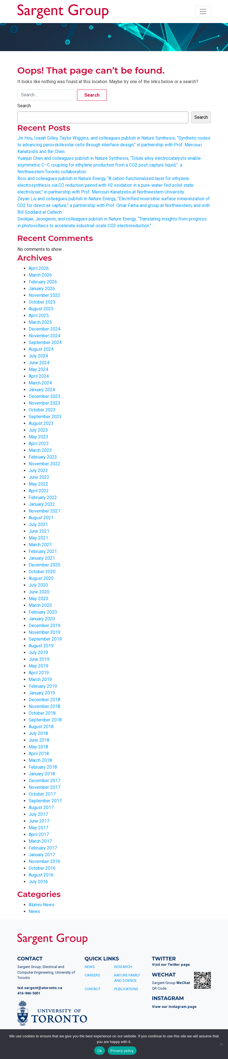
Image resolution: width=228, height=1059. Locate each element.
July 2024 (38, 356)
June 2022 (39, 477)
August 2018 (41, 726)
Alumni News (41, 904)
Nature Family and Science (127, 978)
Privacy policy (122, 1051)
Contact (92, 989)
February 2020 (43, 612)
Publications (126, 989)
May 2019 (38, 666)
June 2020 (39, 592)
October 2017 (42, 794)
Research (123, 967)
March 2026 (40, 275)
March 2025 (40, 322)
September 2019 (45, 639)
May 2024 (38, 369)
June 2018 (39, 740)
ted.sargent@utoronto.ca (39, 988)
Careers (92, 975)
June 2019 (39, 659)
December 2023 (44, 396)
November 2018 (44, 706)
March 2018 (40, 760)
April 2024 (39, 376)
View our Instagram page (174, 1007)
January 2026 (42, 288)
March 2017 (40, 841)
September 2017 (45, 800)
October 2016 (42, 868)
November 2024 (44, 335)
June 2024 (39, 362)
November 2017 (44, 787)
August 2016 (41, 875)
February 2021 (43, 551)
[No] (221, 1044)
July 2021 (38, 524)
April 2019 (39, 672)
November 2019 (44, 632)
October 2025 (42, 302)
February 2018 (43, 767)
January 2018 (42, 773)
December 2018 (44, 699)
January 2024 (42, 389)
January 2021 (42, 558)
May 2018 (38, 747)
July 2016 (38, 881)
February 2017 (43, 848)
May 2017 (38, 827)
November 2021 (44, 511)
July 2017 (38, 814)
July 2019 (38, 652)
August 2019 (41, 645)
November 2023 (44, 403)
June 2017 (39, 821)
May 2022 (38, 484)
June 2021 (39, 531)
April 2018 (39, 753)
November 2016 (44, 861)
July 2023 (38, 430)
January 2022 (42, 504)
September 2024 (45, 342)
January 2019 (42, 693)
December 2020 (44, 565)
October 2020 (42, 571)
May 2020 (38, 598)
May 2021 (38, 538)
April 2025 (39, 315)
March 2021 (40, 544)
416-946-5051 (28, 993)
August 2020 (41, 578)
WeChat (183, 983)
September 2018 (45, 720)
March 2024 (40, 383)
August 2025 (41, 308)
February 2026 (43, 281)
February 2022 (43, 497)
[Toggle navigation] (203, 11)
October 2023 (42, 410)
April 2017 (39, 834)
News (34, 911)
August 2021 (41, 517)
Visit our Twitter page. (171, 964)
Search (24, 105)
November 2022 (44, 463)
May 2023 (38, 436)
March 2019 (40, 679)
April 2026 (39, 268)
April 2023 (39, 443)
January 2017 (42, 854)
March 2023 (40, 450)
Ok (99, 1051)
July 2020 (38, 585)
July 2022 (38, 470)
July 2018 (38, 733)
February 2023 (43, 457)
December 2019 (44, 625)
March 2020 (40, 605)
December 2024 (44, 329)
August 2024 (41, 349)
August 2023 (41, 423)
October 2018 (42, 713)
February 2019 (43, 686)
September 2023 (45, 416)
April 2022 (39, 490)
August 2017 (41, 807)
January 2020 (42, 618)
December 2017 (44, 780)
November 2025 (44, 295)
